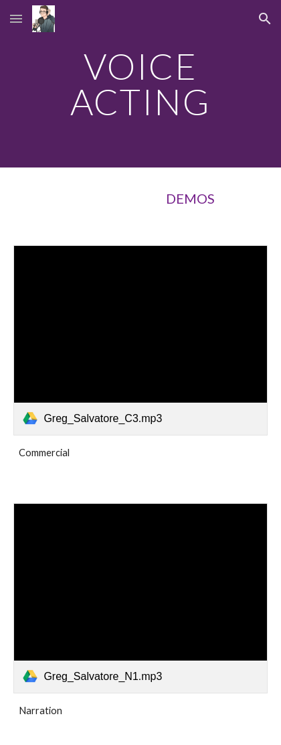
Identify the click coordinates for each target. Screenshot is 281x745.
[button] (16, 18)
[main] (140, 84)
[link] (140, 340)
